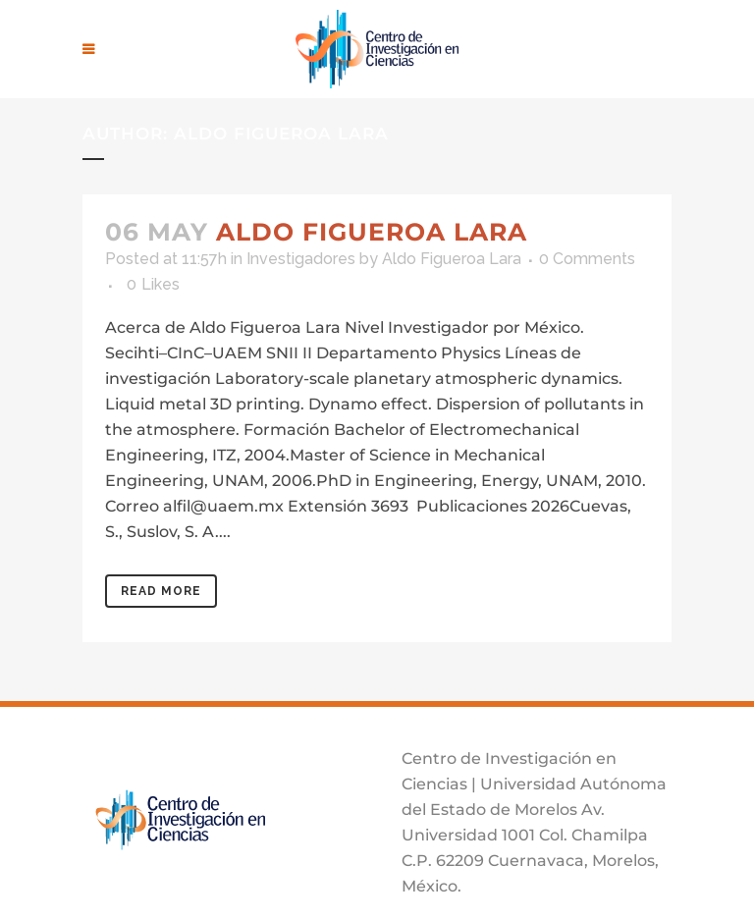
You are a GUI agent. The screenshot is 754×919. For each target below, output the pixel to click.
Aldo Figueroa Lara (371, 231)
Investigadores (300, 258)
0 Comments (587, 258)
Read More (161, 591)
